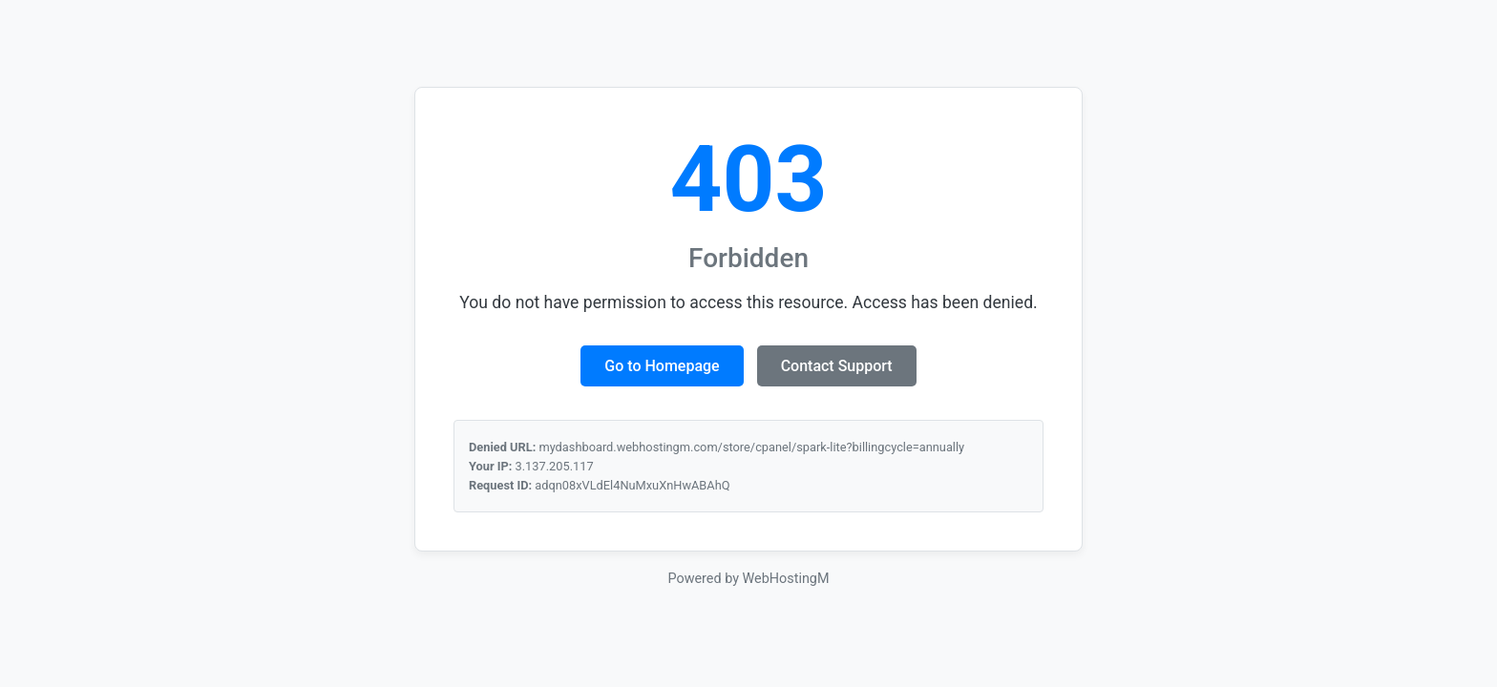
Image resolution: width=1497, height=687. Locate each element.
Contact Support (837, 366)
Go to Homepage (661, 366)
